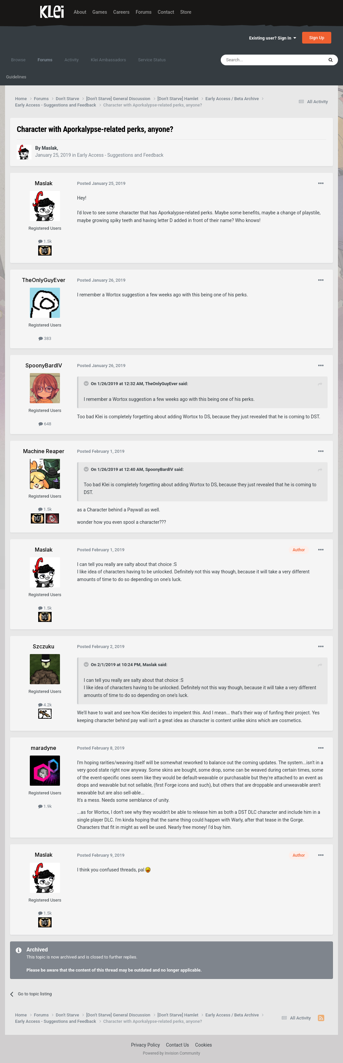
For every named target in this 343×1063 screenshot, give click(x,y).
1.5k (45, 241)
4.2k (45, 704)
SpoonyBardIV (159, 469)
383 (45, 338)
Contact (166, 12)
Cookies (203, 1045)
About (80, 12)
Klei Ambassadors (108, 59)
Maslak (150, 664)
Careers (121, 12)
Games (99, 12)
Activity (71, 59)
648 (45, 423)
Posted (101, 183)
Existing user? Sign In (272, 38)
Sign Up (316, 37)
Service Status (152, 59)
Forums (144, 12)
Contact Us (177, 1045)
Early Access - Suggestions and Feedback (120, 155)
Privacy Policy (145, 1045)
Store (185, 12)
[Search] (256, 60)
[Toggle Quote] (87, 383)
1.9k (45, 806)
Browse (18, 59)
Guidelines (16, 76)
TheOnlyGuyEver (161, 383)
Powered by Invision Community (171, 1053)
